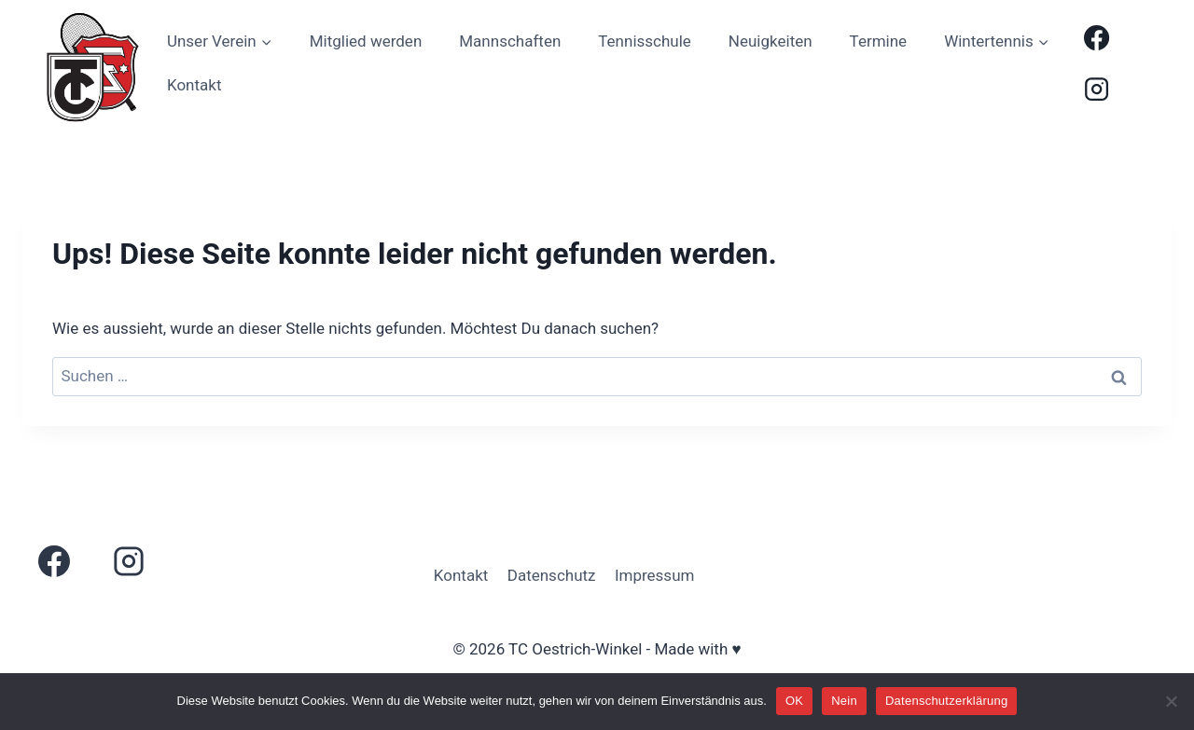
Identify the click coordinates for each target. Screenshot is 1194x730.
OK (794, 701)
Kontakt (194, 85)
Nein (844, 701)
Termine (879, 41)
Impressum (655, 575)
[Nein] (1170, 701)
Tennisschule (644, 41)
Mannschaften (510, 41)
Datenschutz (551, 575)
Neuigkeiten (770, 41)
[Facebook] (1097, 38)
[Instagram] (1097, 88)
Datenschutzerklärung (946, 701)
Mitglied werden (366, 41)
